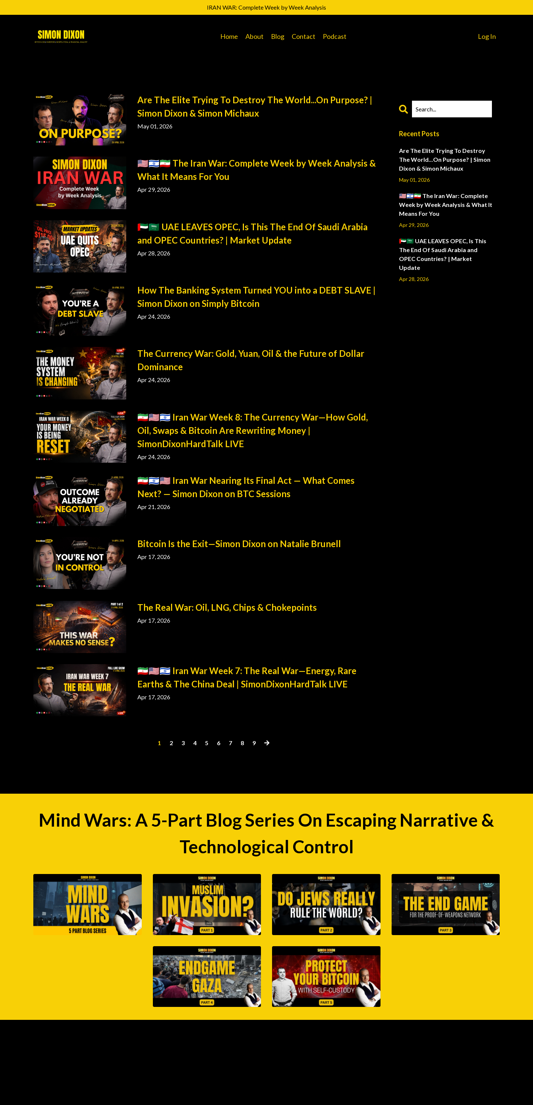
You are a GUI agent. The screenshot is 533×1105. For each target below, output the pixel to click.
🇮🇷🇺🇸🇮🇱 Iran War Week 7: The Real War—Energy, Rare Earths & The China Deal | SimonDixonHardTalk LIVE (246, 677)
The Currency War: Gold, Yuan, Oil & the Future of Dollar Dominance (250, 360)
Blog (277, 36)
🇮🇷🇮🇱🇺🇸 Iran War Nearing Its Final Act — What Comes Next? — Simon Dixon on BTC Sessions (246, 487)
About (254, 36)
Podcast (334, 36)
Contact (303, 36)
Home (229, 36)
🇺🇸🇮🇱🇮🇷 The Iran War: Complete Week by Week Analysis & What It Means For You (256, 170)
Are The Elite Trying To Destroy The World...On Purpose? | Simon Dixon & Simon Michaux (254, 106)
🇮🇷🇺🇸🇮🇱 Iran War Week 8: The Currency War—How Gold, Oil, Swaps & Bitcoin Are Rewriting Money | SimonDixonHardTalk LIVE (252, 430)
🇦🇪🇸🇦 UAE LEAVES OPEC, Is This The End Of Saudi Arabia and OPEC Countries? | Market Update (252, 233)
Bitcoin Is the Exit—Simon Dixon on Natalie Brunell (239, 543)
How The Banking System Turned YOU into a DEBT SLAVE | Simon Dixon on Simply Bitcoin (256, 297)
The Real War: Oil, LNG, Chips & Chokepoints (227, 607)
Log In (487, 36)
